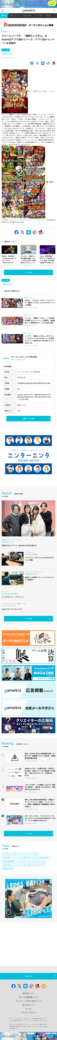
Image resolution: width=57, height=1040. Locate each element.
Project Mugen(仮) (8, 861)
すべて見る (28, 272)
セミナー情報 (38, 15)
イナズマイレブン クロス (10, 854)
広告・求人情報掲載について (29, 997)
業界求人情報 (27, 15)
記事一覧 (3, 15)
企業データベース (15, 15)
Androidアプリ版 (16, 220)
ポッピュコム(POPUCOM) (41, 857)
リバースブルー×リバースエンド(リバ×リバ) (31, 861)
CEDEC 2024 (26, 857)
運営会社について (28, 993)
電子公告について (28, 1005)
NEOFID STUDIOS (8, 869)
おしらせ (28, 1009)
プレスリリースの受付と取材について (28, 1001)
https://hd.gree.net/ (18, 359)
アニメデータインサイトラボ (29, 854)
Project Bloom (7, 865)
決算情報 (48, 15)
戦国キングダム (7, 54)
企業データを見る (28, 418)
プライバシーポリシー (28, 1012)
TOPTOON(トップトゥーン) (11, 857)
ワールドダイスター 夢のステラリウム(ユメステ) (29, 865)
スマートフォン (27, 220)
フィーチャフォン (39, 220)
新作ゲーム (6, 31)
